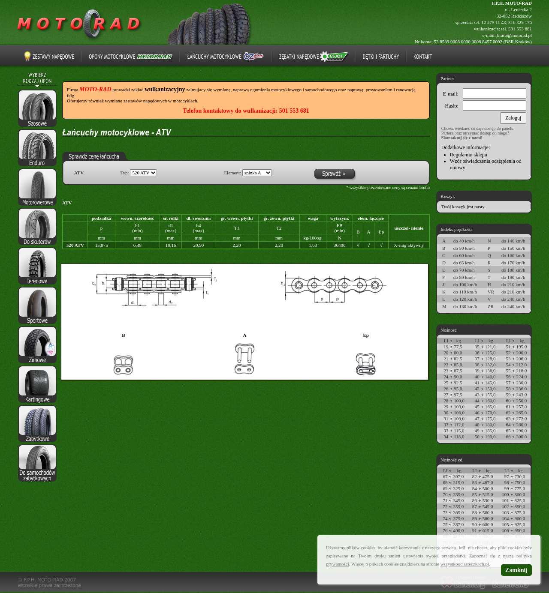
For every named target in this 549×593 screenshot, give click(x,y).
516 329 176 (520, 22)
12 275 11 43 (493, 22)
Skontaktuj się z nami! (462, 137)
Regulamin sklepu (468, 155)
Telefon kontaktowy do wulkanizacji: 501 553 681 (246, 111)
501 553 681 (520, 28)
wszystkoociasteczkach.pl (464, 563)
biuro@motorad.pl (514, 35)
